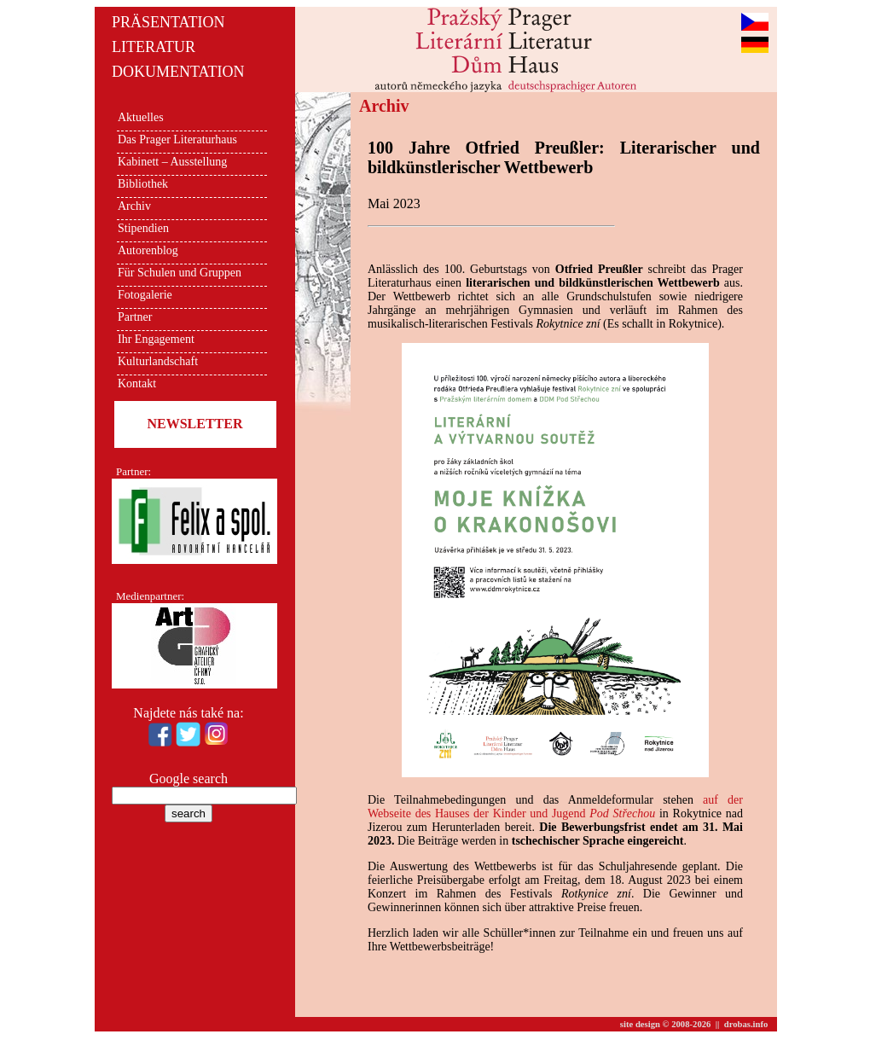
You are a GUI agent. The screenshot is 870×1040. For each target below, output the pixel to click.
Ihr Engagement (156, 339)
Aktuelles (141, 117)
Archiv (134, 206)
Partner (135, 317)
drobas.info (746, 1024)
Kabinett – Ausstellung (172, 161)
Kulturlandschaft (158, 361)
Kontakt (137, 383)
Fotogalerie (145, 294)
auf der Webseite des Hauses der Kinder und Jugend (555, 806)
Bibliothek (143, 183)
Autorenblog (148, 250)
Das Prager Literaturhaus (177, 139)
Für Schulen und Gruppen (179, 272)
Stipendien (143, 228)
